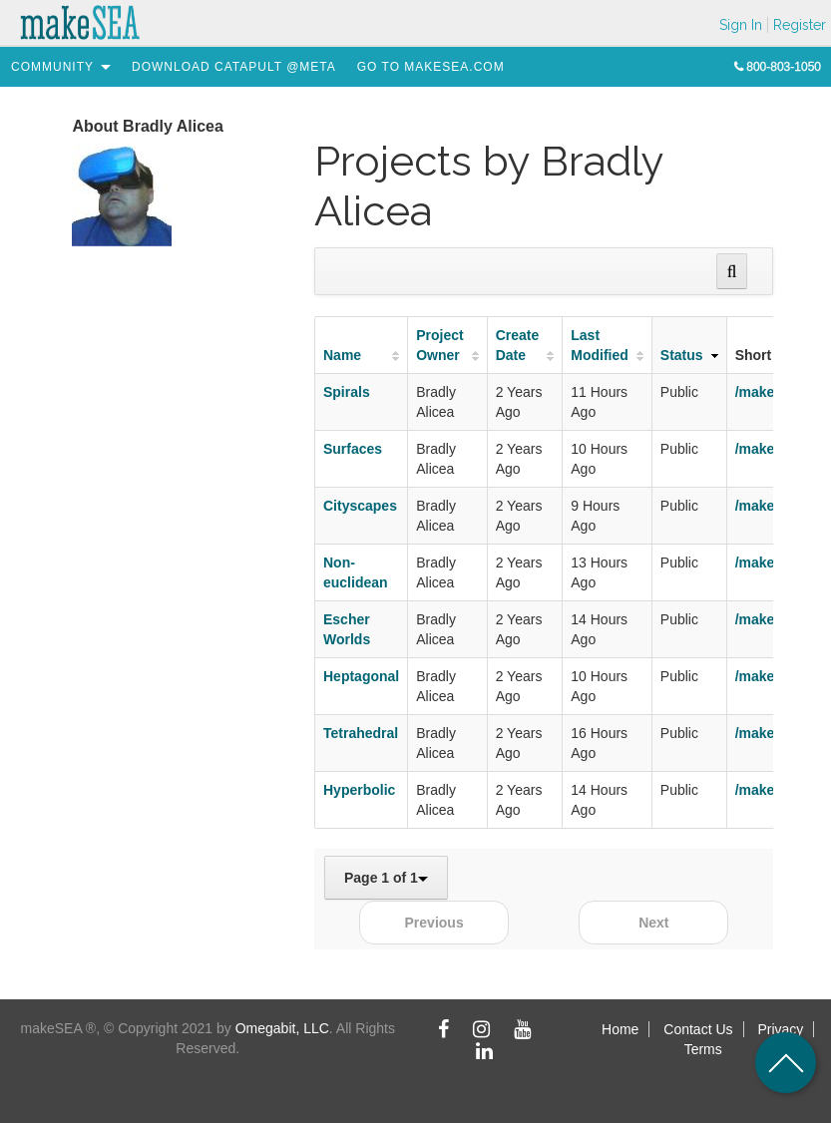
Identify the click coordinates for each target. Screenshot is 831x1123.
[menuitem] (52, 67)
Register (799, 25)
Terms (703, 1049)
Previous (434, 923)
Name (342, 355)
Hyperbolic (359, 790)
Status (681, 355)
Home (620, 1029)
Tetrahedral (360, 733)
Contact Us (697, 1029)
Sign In (740, 25)
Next (653, 923)
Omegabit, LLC (282, 1028)
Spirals (346, 392)
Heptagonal (361, 676)
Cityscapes (360, 506)
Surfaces (352, 449)
